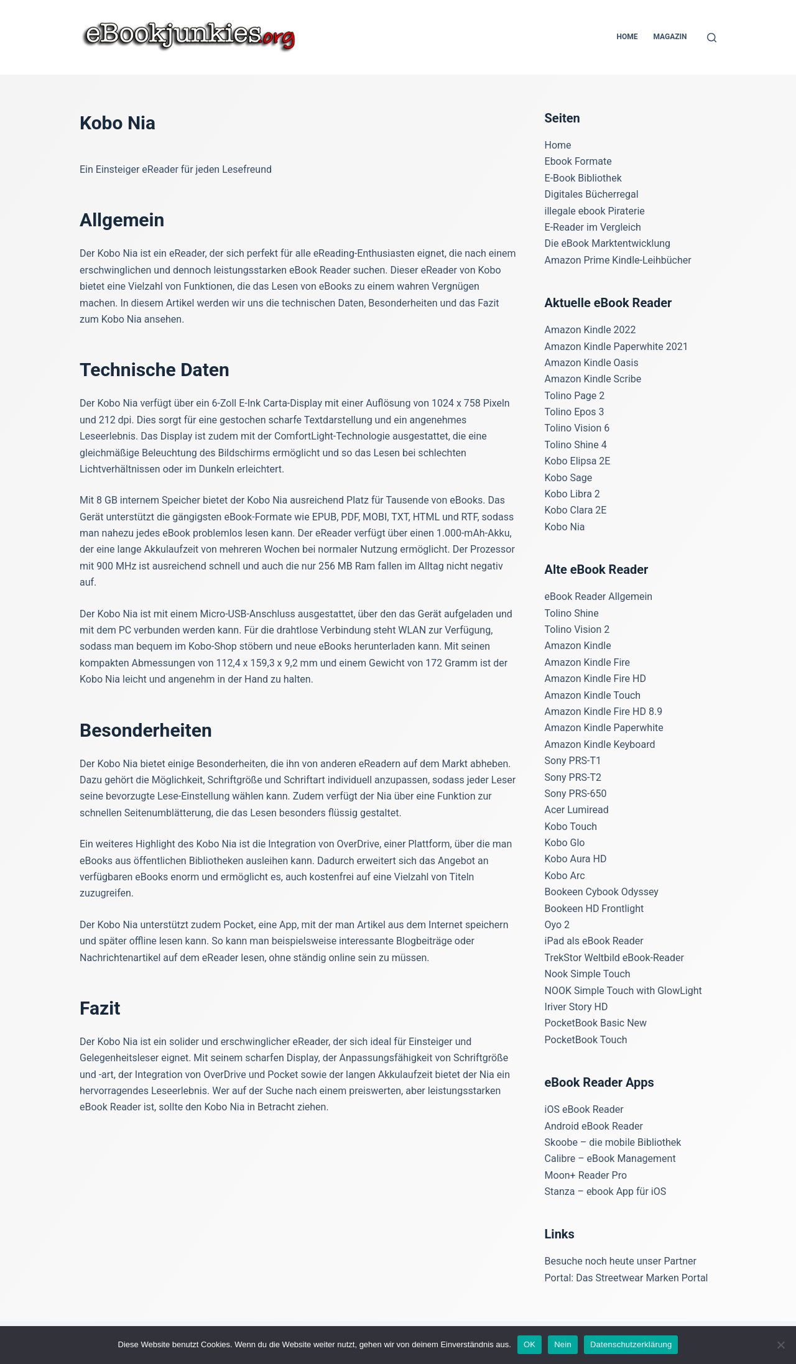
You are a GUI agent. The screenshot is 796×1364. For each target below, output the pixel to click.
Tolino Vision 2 (577, 629)
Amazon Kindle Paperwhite (604, 728)
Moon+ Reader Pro (586, 1175)
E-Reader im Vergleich (593, 227)
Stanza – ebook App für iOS (606, 1191)
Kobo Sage (569, 478)
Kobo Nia (565, 527)
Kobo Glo (565, 843)
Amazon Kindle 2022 (590, 330)
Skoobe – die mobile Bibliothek (613, 1142)
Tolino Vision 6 (577, 428)
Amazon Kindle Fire (588, 662)
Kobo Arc (565, 876)
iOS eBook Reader (584, 1109)
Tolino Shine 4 (576, 445)
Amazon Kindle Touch (593, 695)
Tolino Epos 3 (574, 412)
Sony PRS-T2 (573, 777)
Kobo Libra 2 (572, 494)
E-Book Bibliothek (583, 178)
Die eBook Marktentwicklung (608, 243)
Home (626, 36)
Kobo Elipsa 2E (578, 461)
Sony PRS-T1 (573, 761)
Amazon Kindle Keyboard (600, 744)
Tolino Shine (572, 613)
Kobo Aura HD (576, 859)
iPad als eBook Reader (594, 941)
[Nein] (780, 1345)
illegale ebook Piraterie (595, 211)
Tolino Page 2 (575, 396)
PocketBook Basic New (596, 1023)
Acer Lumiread (577, 810)
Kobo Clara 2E (576, 510)
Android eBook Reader (594, 1126)
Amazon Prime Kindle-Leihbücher (618, 260)
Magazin (670, 36)
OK (529, 1344)
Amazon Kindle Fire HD (595, 678)
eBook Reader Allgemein (599, 596)
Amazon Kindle (578, 646)
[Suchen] (711, 37)
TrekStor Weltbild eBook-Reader (614, 958)
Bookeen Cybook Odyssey (602, 892)
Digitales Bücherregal (592, 194)
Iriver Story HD (576, 1007)
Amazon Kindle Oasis (592, 363)
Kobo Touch (571, 826)
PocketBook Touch (586, 1040)
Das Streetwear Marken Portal (642, 1278)
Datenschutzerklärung (631, 1344)
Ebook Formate (578, 161)
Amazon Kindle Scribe (593, 379)
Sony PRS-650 (576, 794)
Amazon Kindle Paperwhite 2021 (616, 347)
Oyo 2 (557, 925)
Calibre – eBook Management (610, 1158)
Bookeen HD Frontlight (594, 909)
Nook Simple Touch (588, 974)
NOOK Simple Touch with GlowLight (623, 991)
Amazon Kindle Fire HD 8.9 (604, 711)
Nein (563, 1344)
